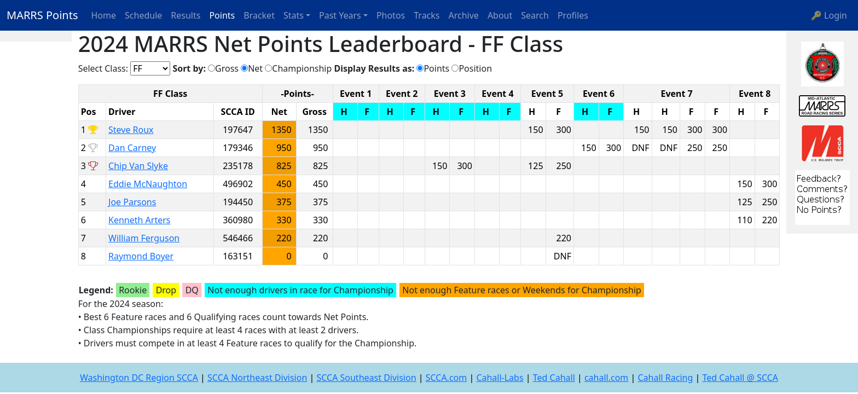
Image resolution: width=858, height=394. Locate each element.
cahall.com (606, 378)
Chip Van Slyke (138, 166)
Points (222, 15)
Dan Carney (132, 148)
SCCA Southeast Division (366, 378)
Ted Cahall (554, 378)
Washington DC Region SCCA (139, 378)
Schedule (143, 15)
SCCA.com (446, 378)
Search (535, 15)
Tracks (426, 15)
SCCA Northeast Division (257, 378)
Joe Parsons (132, 202)
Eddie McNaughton (147, 184)
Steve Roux (131, 130)
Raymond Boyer (140, 256)
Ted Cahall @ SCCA (740, 378)
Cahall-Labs (499, 378)
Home (104, 15)
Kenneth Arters (139, 220)
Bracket (259, 15)
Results (185, 15)
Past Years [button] (340, 15)
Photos (390, 15)
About (500, 15)
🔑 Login (829, 15)
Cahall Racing (665, 378)
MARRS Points (42, 15)
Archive (464, 15)
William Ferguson (143, 238)
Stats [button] (293, 15)
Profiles (573, 15)
